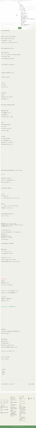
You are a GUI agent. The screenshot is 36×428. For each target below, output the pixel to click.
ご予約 (19, 29)
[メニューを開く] (15, 16)
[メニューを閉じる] (18, 2)
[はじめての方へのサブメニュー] (23, 10)
